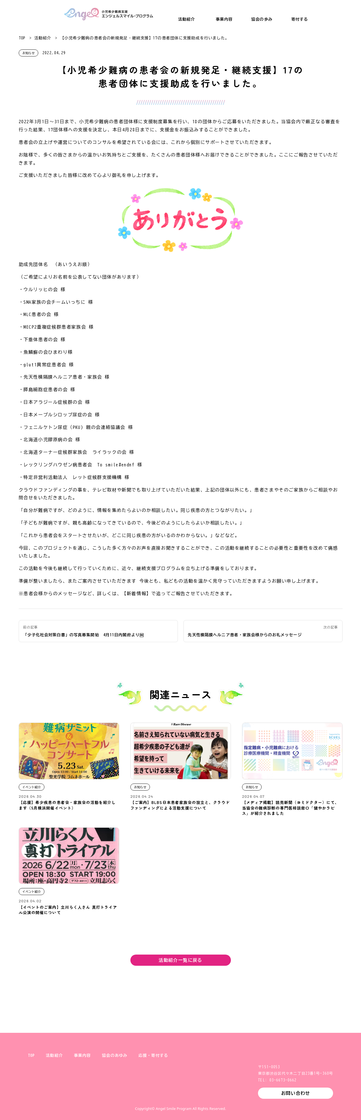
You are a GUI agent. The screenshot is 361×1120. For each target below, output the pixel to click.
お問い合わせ (295, 1093)
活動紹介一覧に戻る (180, 960)
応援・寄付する (153, 1055)
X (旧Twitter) (153, 1095)
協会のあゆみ (114, 1055)
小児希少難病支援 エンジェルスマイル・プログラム (108, 14)
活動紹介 (186, 19)
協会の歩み (261, 19)
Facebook (189, 1095)
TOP (22, 38)
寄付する (299, 19)
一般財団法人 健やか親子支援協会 (33, 14)
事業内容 (224, 19)
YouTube (207, 1095)
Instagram (171, 1095)
